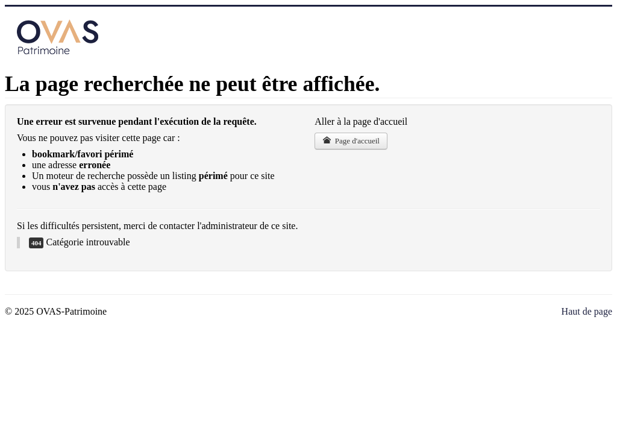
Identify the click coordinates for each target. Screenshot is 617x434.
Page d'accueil (351, 140)
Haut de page (587, 311)
